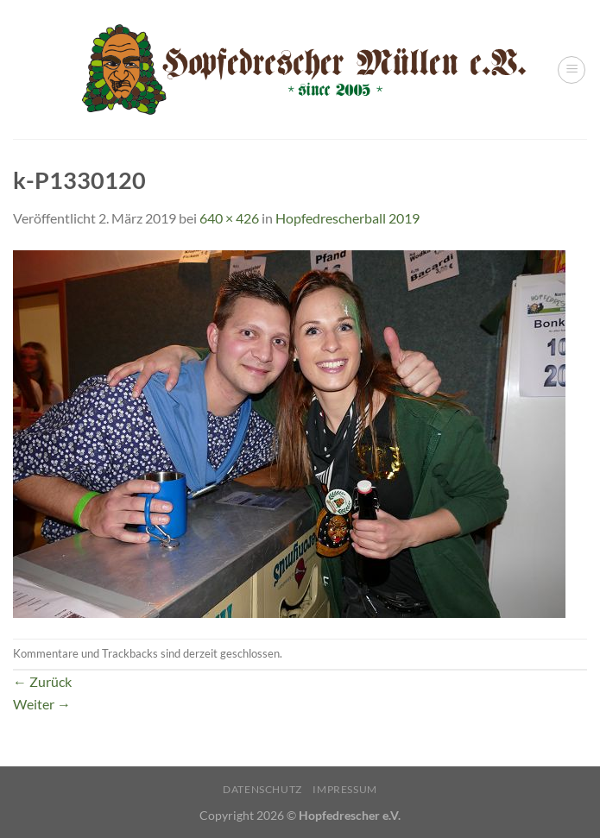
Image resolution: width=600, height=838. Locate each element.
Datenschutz (262, 789)
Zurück (42, 681)
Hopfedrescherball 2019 (347, 218)
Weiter (42, 704)
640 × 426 (229, 218)
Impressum (345, 789)
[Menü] (571, 70)
